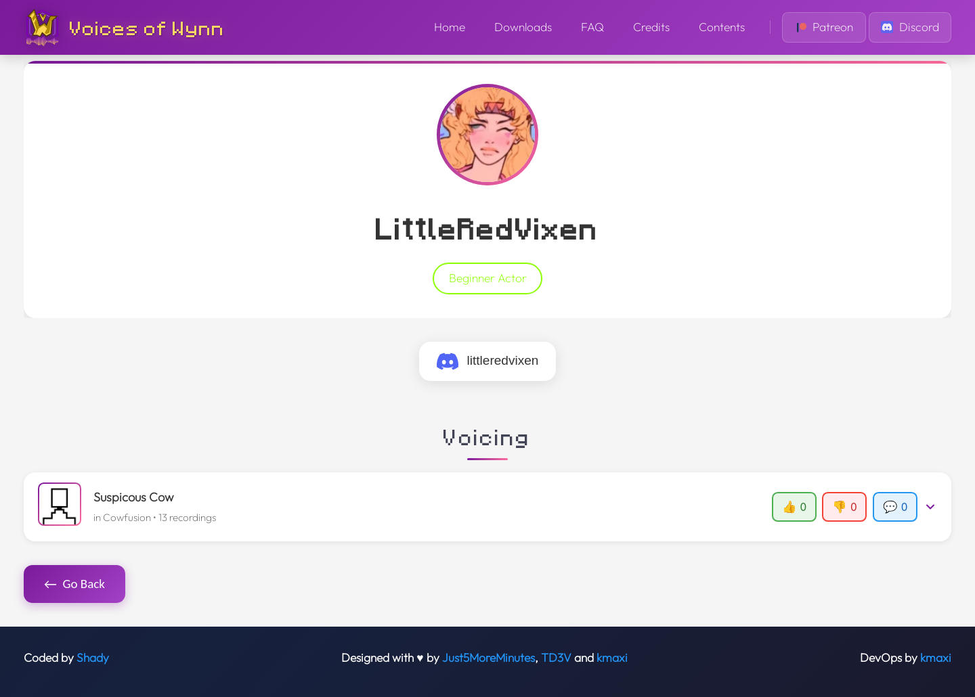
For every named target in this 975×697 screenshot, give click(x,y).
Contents (722, 27)
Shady (93, 657)
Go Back (74, 584)
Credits (651, 27)
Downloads (523, 27)
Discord (910, 27)
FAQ (592, 27)
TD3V (556, 657)
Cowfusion (127, 517)
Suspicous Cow (133, 497)
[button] (488, 506)
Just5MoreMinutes (488, 657)
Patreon (824, 27)
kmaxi (612, 657)
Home (449, 27)
